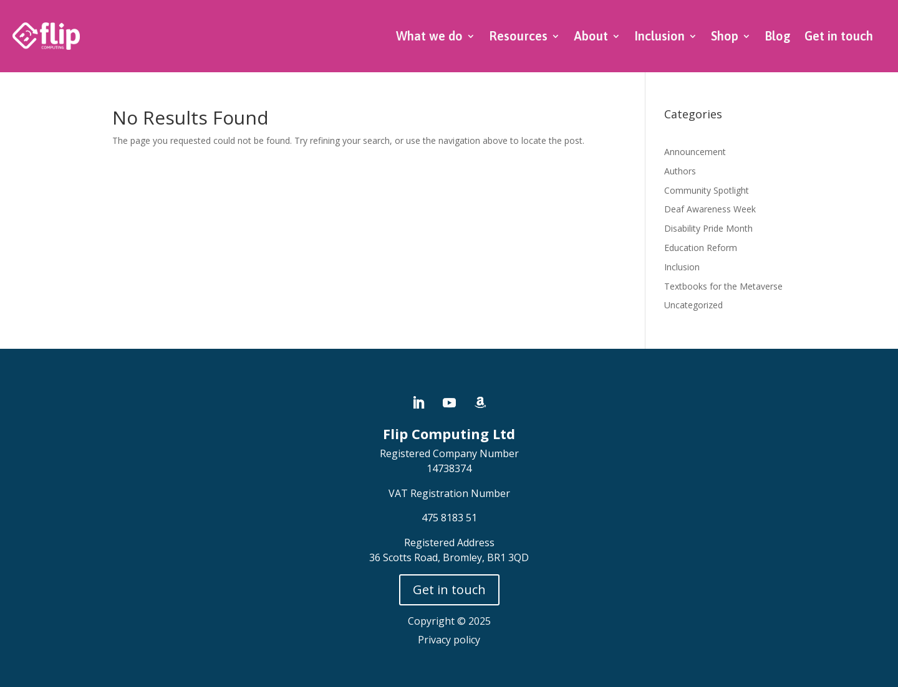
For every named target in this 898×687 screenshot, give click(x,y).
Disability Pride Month (708, 228)
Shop (724, 36)
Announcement (695, 152)
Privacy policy (449, 640)
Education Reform (700, 247)
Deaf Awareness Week (710, 209)
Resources (518, 36)
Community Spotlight (706, 190)
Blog (778, 36)
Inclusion (659, 36)
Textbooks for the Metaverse (723, 286)
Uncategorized (693, 305)
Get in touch (838, 36)
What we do (429, 36)
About (591, 36)
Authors (680, 171)
